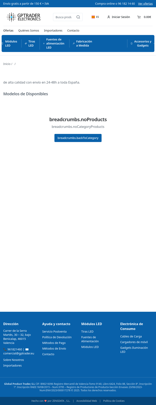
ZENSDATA (58, 401)
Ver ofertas (145, 3)
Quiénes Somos (28, 30)
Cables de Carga (131, 336)
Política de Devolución (57, 337)
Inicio (7, 64)
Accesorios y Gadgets (143, 43)
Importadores (53, 30)
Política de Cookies (114, 401)
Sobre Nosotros (13, 360)
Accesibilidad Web (86, 401)
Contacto (73, 30)
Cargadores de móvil (134, 342)
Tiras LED (30, 43)
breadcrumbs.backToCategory (78, 138)
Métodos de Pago (54, 343)
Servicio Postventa (54, 331)
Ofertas (8, 30)
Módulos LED (9, 43)
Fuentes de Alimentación (90, 339)
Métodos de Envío (54, 348)
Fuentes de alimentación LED (53, 43)
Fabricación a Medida (82, 43)
